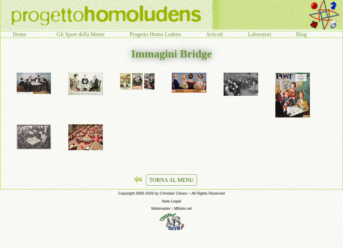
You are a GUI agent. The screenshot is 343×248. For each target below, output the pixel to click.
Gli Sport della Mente (81, 34)
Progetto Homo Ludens (155, 34)
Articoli (214, 34)
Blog (301, 34)
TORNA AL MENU (172, 180)
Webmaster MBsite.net (171, 208)
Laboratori (259, 34)
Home (22, 34)
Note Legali (171, 201)
